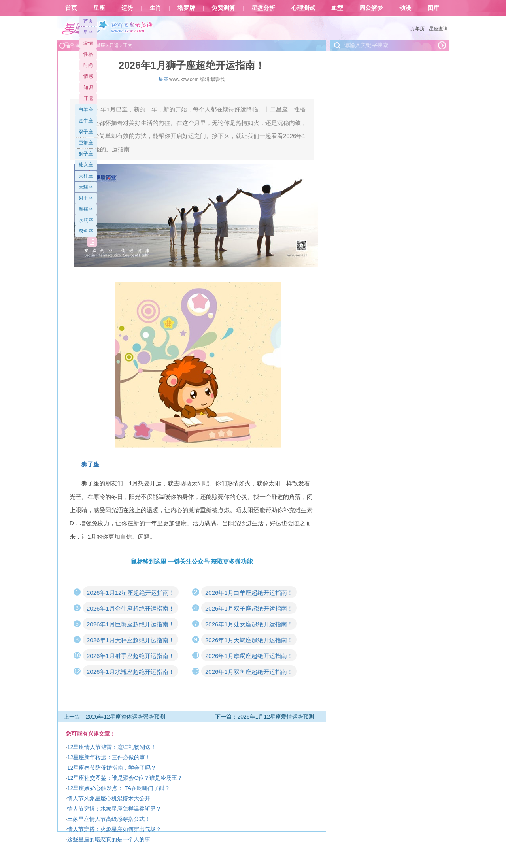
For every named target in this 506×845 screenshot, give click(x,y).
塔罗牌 (186, 8)
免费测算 (223, 8)
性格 (88, 54)
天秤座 (86, 176)
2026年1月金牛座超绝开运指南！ (130, 608)
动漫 (405, 8)
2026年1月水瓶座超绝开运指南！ (130, 671)
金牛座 (86, 120)
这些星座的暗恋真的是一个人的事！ (111, 839)
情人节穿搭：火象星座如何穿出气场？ (114, 829)
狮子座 (86, 154)
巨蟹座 (86, 142)
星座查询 (438, 29)
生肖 (155, 8)
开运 (88, 98)
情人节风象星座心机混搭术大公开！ (111, 798)
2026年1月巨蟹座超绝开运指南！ (130, 624)
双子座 (86, 131)
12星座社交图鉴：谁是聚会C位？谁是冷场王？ (125, 778)
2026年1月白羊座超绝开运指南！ (249, 592)
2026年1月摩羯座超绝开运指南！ (249, 656)
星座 (99, 8)
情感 (88, 76)
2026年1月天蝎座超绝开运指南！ (249, 640)
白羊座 (86, 109)
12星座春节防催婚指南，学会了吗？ (112, 767)
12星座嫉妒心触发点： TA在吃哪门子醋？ (118, 788)
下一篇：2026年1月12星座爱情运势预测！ (267, 716)
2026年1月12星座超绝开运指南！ (131, 592)
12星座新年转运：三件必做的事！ (109, 757)
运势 (127, 8)
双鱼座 (86, 231)
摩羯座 (86, 209)
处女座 (86, 165)
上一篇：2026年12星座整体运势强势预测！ (117, 716)
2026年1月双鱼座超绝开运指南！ (249, 671)
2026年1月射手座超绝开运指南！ (130, 656)
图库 (433, 8)
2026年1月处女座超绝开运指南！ (249, 624)
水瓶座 (86, 220)
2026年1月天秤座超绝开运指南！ (130, 640)
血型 (337, 8)
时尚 (88, 65)
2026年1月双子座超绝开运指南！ (249, 608)
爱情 (88, 43)
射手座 (86, 198)
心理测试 (303, 8)
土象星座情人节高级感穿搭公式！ (108, 819)
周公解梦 (371, 8)
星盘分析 (263, 8)
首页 (71, 8)
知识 (88, 87)
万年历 (417, 29)
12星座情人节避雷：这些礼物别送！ (112, 747)
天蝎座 (86, 187)
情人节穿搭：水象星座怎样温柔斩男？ (114, 808)
